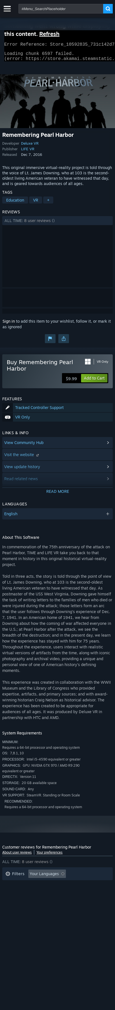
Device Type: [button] (17, 911)
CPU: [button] (54, 902)
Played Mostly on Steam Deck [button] (33, 894)
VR (35, 203)
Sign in (9, 324)
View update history (22, 470)
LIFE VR (27, 152)
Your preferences (49, 856)
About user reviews (17, 856)
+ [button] (48, 203)
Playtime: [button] (89, 885)
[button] (57, 223)
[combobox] (61, 8)
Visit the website (22, 458)
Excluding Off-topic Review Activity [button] (38, 885)
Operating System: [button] (23, 902)
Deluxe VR (29, 146)
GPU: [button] (74, 902)
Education (15, 203)
